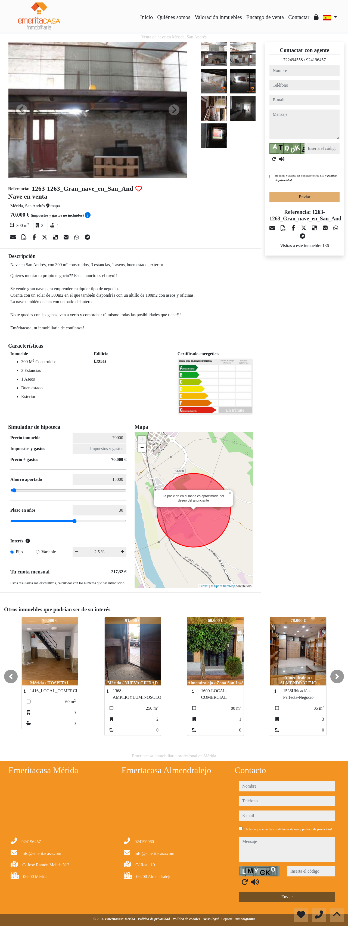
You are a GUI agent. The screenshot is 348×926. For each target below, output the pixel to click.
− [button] (142, 448)
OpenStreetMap (224, 586)
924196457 (316, 59)
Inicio (146, 17)
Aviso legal (211, 919)
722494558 (293, 59)
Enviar (304, 197)
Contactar (298, 17)
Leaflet (204, 586)
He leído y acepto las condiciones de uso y (306, 178)
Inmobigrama (244, 919)
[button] (11, 676)
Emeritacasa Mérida (120, 919)
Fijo (19, 551)
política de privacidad (317, 829)
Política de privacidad (154, 919)
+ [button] (142, 440)
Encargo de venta (265, 17)
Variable (48, 551)
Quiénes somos (173, 17)
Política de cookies (187, 919)
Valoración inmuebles (218, 17)
